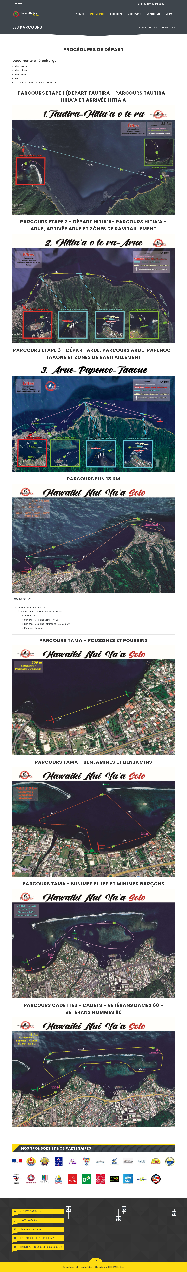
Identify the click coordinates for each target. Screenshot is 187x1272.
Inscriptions (116, 13)
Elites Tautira (21, 66)
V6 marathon (154, 13)
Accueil (80, 13)
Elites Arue (20, 74)
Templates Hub (71, 1267)
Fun (17, 78)
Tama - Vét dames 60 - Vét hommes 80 (36, 82)
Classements (134, 13)
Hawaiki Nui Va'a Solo (143, 1211)
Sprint (169, 13)
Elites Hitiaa (21, 70)
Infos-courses (96, 13)
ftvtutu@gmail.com (30, 1229)
